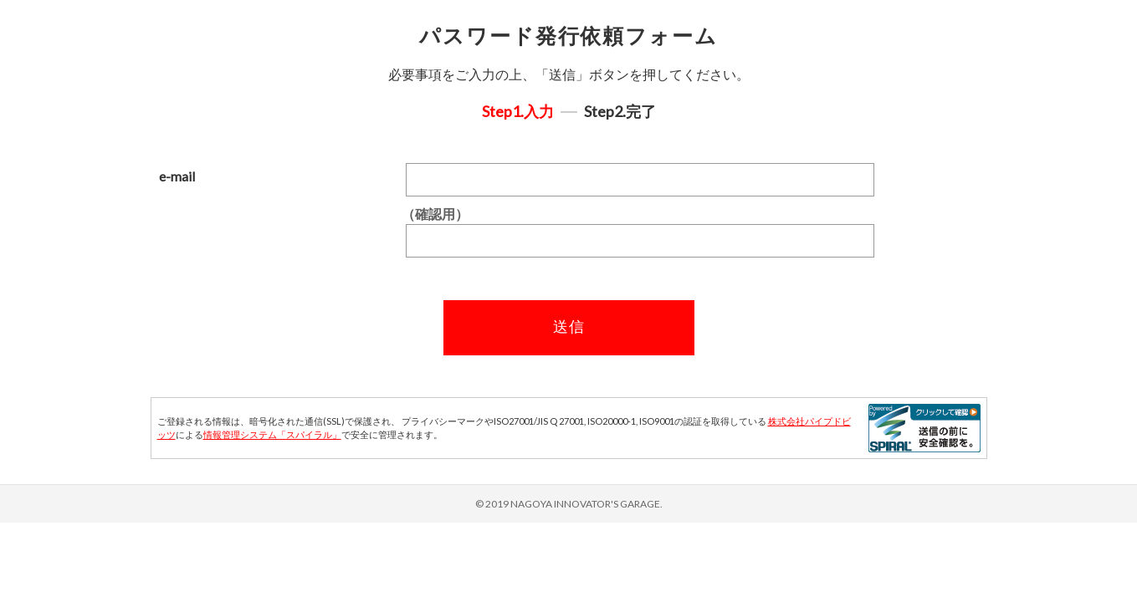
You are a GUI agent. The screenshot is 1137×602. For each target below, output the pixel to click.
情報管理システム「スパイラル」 (272, 434)
